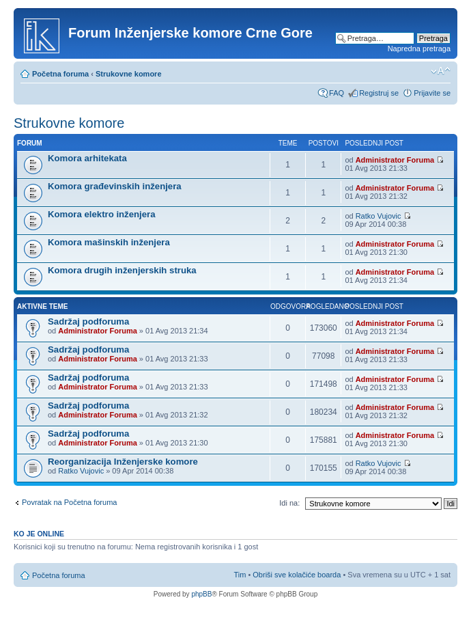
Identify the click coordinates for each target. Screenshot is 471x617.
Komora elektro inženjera (102, 214)
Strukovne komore (129, 74)
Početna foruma (60, 74)
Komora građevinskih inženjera (115, 186)
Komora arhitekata (87, 158)
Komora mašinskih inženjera (109, 242)
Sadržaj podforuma (88, 321)
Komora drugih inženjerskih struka (122, 270)
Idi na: (289, 503)
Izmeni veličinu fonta (441, 71)
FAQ (336, 93)
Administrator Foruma (395, 160)
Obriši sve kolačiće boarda (297, 575)
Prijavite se (432, 93)
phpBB (201, 594)
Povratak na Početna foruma (69, 502)
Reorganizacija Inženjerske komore (123, 461)
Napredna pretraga (419, 48)
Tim (239, 575)
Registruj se (379, 93)
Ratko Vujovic (378, 216)
